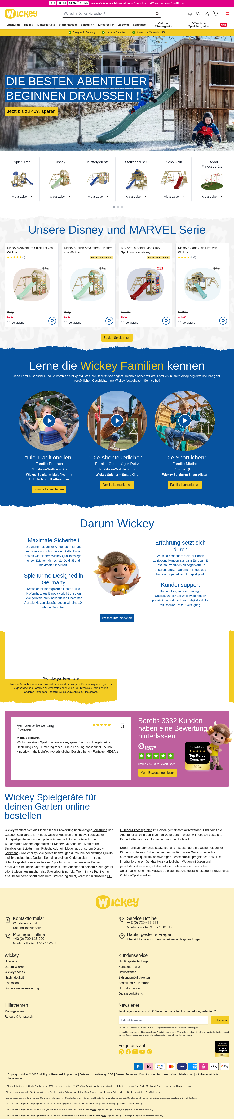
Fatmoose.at (15, 1078)
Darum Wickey (14, 966)
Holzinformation (129, 988)
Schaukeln (87, 24)
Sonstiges (139, 24)
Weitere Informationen (117, 618)
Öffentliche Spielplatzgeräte (198, 25)
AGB (110, 1074)
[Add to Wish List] (52, 321)
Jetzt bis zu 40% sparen (31, 111)
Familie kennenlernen (49, 489)
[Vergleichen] (8, 322)
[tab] (114, 207)
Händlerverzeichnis (207, 1074)
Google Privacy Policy (165, 1028)
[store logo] (21, 14)
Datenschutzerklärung (93, 1074)
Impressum (70, 1074)
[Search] (157, 14)
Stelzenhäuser (68, 24)
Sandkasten (80, 862)
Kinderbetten (106, 24)
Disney (28, 24)
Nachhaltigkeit (14, 977)
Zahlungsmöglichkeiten (134, 977)
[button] (226, 13)
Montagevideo (14, 1011)
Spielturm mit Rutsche (37, 848)
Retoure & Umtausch (19, 1016)
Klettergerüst (104, 867)
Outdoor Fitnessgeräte (163, 25)
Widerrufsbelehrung (181, 1074)
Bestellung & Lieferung (134, 982)
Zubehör (123, 24)
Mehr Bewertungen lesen (158, 772)
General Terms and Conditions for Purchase (142, 1074)
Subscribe (220, 1020)
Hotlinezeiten (127, 972)
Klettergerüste (46, 24)
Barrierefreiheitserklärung (22, 988)
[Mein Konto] (207, 13)
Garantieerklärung (131, 993)
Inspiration (12, 982)
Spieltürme (13, 24)
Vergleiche (15, 322)
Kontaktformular (129, 966)
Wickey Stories (15, 972)
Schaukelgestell (15, 862)
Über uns (11, 961)
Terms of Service (186, 1028)
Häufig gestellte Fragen (134, 961)
